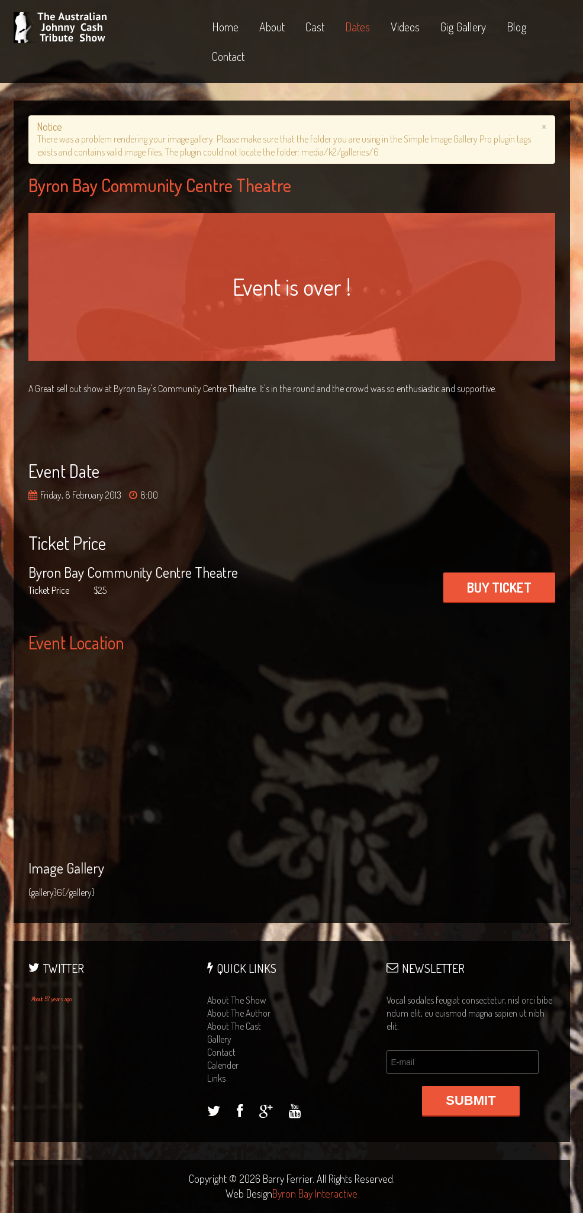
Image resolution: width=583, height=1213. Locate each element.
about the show (236, 1000)
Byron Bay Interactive (314, 1193)
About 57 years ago (51, 998)
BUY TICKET (499, 587)
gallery (219, 1039)
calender (223, 1065)
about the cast (234, 1026)
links (216, 1078)
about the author (238, 1013)
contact (221, 1052)
